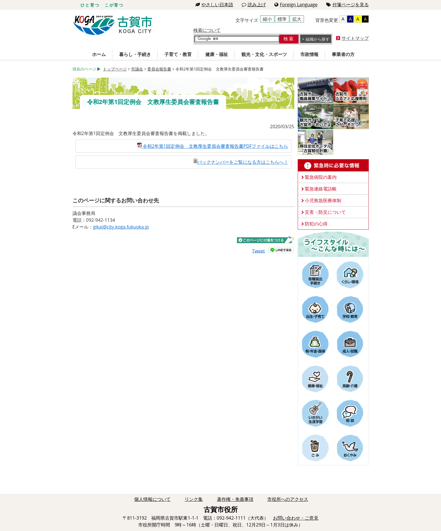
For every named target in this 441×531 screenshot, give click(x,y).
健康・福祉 (216, 54)
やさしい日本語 (214, 4)
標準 (282, 19)
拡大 (296, 19)
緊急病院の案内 (321, 177)
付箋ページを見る (347, 4)
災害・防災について (325, 212)
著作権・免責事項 (235, 499)
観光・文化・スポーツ (264, 54)
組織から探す (318, 39)
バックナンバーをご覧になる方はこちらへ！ (241, 162)
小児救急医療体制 (323, 200)
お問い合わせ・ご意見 (295, 518)
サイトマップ (355, 38)
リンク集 (194, 499)
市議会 (137, 69)
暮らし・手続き (135, 54)
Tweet (258, 251)
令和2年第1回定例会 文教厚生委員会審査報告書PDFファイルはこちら (212, 146)
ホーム (99, 54)
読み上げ (254, 4)
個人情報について (152, 499)
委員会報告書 (159, 69)
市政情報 (309, 54)
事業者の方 (343, 54)
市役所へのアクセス (287, 499)
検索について (207, 30)
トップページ (115, 69)
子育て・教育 (178, 54)
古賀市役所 (112, 25)
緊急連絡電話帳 (321, 189)
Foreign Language (295, 4)
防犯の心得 (316, 224)
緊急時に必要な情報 (333, 165)
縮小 (267, 19)
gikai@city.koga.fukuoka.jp (121, 227)
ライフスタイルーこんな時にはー (333, 244)
